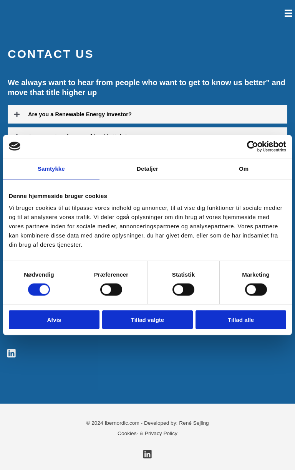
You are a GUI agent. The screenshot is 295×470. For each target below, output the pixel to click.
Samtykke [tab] (51, 168)
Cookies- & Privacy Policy (147, 433)
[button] (147, 114)
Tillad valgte (147, 320)
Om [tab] (244, 168)
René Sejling (194, 423)
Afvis (54, 320)
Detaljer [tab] (147, 168)
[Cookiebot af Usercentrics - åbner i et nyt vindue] (252, 146)
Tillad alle (241, 320)
